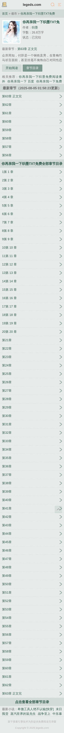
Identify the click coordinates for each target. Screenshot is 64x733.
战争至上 (44, 713)
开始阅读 (12, 68)
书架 (4, 4)
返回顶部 (58, 509)
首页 (5, 13)
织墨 (35, 27)
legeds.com (32, 5)
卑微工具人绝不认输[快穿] (36, 709)
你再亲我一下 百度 (20, 81)
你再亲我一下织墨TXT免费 (37, 13)
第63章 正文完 (27, 49)
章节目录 (32, 68)
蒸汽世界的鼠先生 (23, 713)
